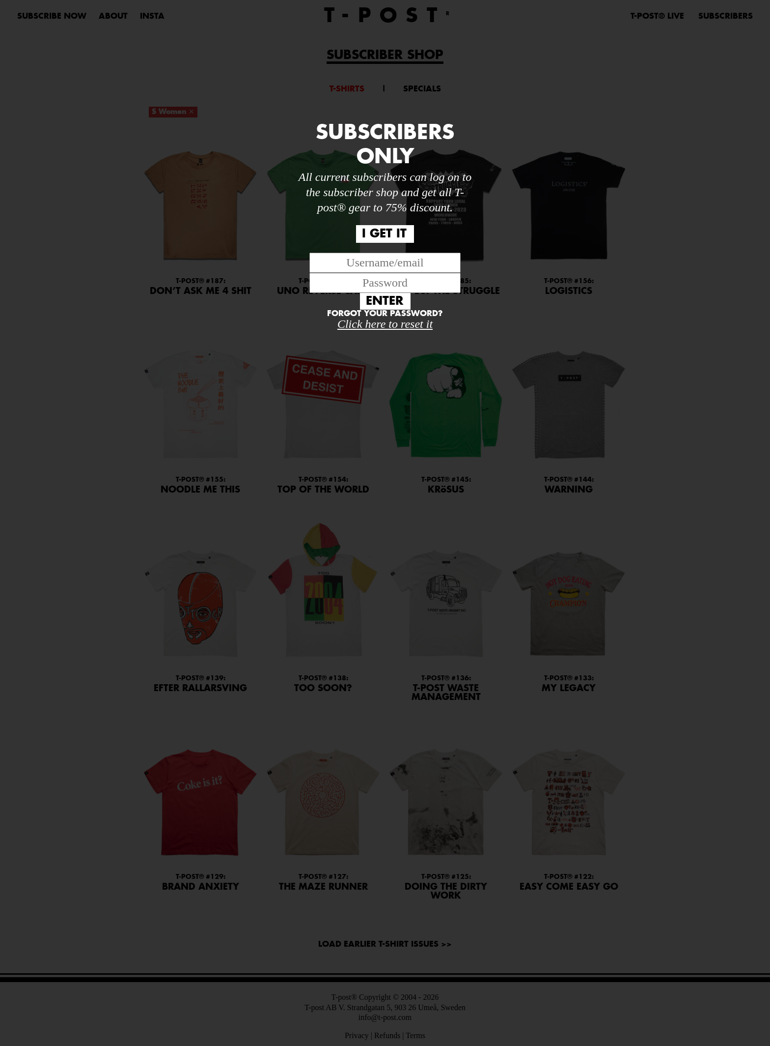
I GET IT (384, 234)
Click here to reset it (385, 324)
